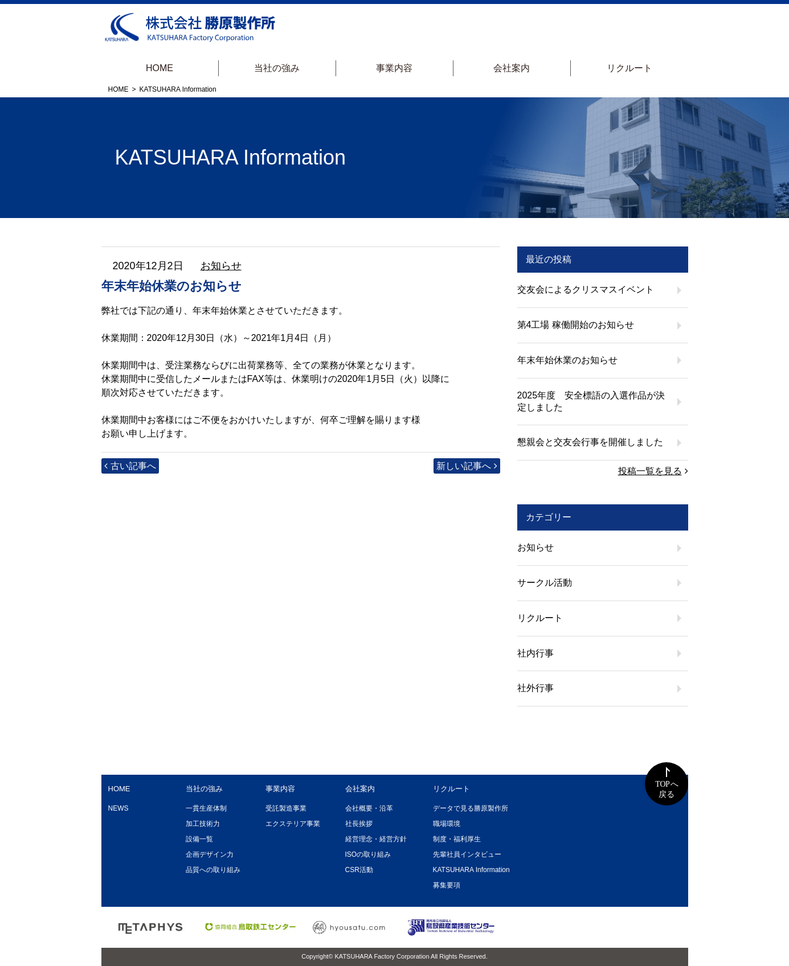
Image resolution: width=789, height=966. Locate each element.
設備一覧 (199, 839)
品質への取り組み (213, 870)
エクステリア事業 (292, 824)
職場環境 (446, 824)
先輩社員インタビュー (467, 854)
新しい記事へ (463, 466)
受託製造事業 (285, 808)
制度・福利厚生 (457, 839)
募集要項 (446, 885)
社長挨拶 (359, 824)
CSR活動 (359, 870)
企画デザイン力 (210, 854)
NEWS (118, 808)
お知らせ (221, 266)
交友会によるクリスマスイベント (585, 289)
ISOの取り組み (368, 854)
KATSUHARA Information (471, 870)
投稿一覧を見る (650, 471)
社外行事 (535, 688)
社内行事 (535, 653)
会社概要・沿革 (369, 808)
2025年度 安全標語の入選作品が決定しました (591, 401)
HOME (159, 68)
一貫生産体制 (206, 808)
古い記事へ (133, 466)
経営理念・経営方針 (376, 839)
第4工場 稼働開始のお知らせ (575, 325)
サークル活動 (544, 582)
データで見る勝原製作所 (470, 808)
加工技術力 (203, 824)
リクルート (629, 68)
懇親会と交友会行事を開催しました (590, 442)
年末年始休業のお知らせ (567, 360)
